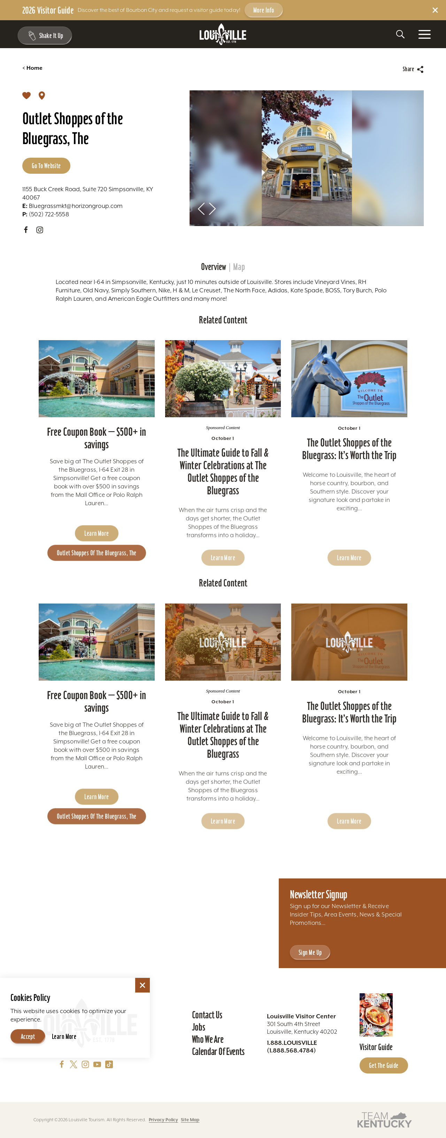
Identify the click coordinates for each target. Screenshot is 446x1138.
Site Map (190, 1120)
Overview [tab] (213, 267)
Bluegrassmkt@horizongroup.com (72, 206)
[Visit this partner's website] (385, 1119)
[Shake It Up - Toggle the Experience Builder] (42, 36)
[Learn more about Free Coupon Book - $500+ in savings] (97, 398)
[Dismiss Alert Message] (435, 10)
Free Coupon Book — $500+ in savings (96, 458)
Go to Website (46, 166)
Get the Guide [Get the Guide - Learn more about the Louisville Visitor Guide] (384, 1065)
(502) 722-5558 (45, 214)
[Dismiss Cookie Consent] (142, 985)
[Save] (26, 95)
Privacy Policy (163, 1120)
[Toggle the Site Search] (400, 34)
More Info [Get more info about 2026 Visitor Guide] (263, 10)
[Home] (223, 34)
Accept (28, 1036)
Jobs (198, 1027)
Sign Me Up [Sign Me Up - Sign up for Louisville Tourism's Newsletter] (310, 952)
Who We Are (208, 1039)
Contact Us (207, 1014)
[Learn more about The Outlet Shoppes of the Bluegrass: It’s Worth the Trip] (349, 398)
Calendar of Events (218, 1051)
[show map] (42, 95)
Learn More (64, 1036)
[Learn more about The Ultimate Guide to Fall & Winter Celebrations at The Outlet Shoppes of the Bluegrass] (223, 398)
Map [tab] (239, 267)
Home (32, 68)
